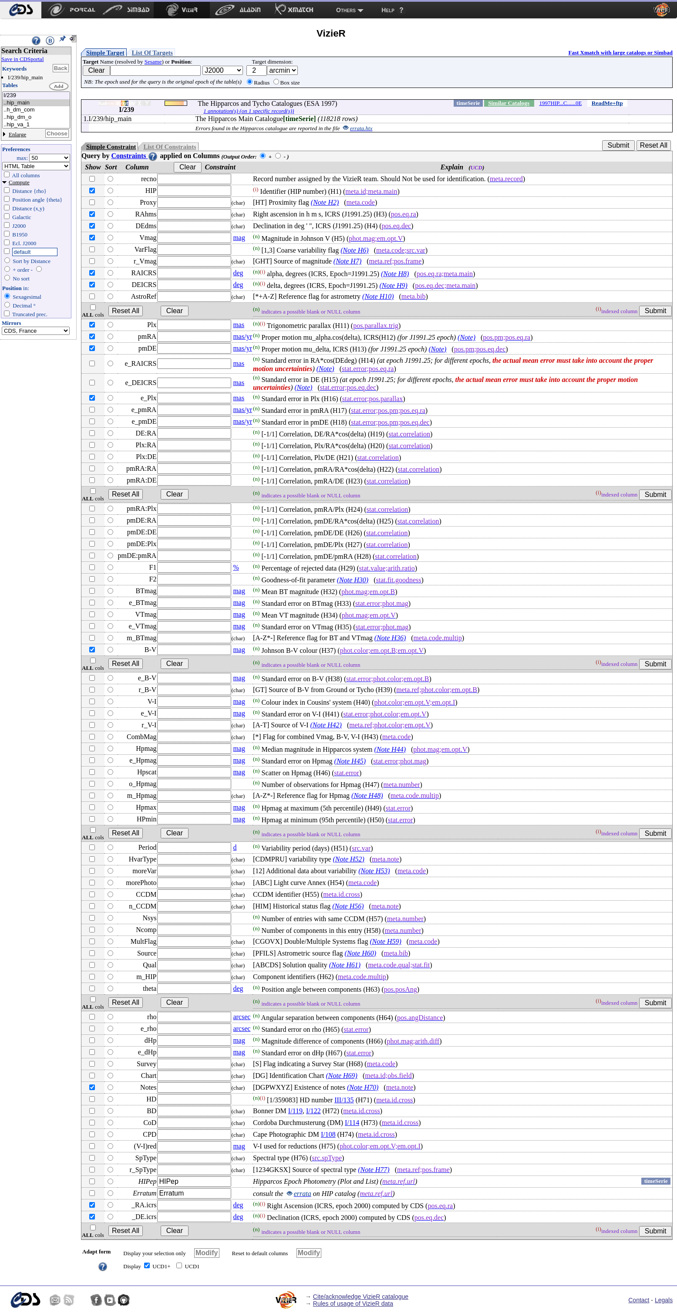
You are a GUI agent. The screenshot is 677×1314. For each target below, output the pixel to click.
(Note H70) (362, 1087)
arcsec (241, 1016)
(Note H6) (354, 250)
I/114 (352, 1122)
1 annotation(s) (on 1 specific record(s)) (248, 111)
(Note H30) (352, 580)
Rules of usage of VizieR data (353, 1303)
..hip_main (36, 103)
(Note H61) (344, 965)
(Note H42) (325, 725)
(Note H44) (390, 749)
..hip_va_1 (36, 124)
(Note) (466, 337)
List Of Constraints (169, 146)
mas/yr (242, 336)
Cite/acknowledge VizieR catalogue (360, 1296)
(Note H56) (348, 906)
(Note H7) (347, 261)
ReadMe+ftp (607, 103)
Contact (638, 1300)
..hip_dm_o (36, 117)
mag (239, 237)
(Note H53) (374, 871)
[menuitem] (20, 10)
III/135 (344, 1100)
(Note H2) (325, 202)
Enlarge (17, 134)
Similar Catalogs (508, 103)
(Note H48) (367, 795)
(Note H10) (378, 296)
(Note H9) (393, 285)
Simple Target (105, 52)
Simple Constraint (111, 146)
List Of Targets (152, 52)
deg (238, 273)
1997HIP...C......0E (560, 103)
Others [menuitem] (346, 10)
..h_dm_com (36, 110)
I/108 (328, 1134)
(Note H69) (341, 1075)
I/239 (36, 95)
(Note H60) (360, 953)
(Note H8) (395, 273)
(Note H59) (385, 941)
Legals (664, 1300)
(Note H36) (390, 638)
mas (238, 324)
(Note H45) (350, 761)
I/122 (313, 1111)
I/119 (295, 1111)
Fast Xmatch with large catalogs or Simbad (620, 52)
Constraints (134, 155)
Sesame (153, 61)
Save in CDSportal (22, 59)
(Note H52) (348, 859)
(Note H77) (373, 1169)
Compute (19, 182)
